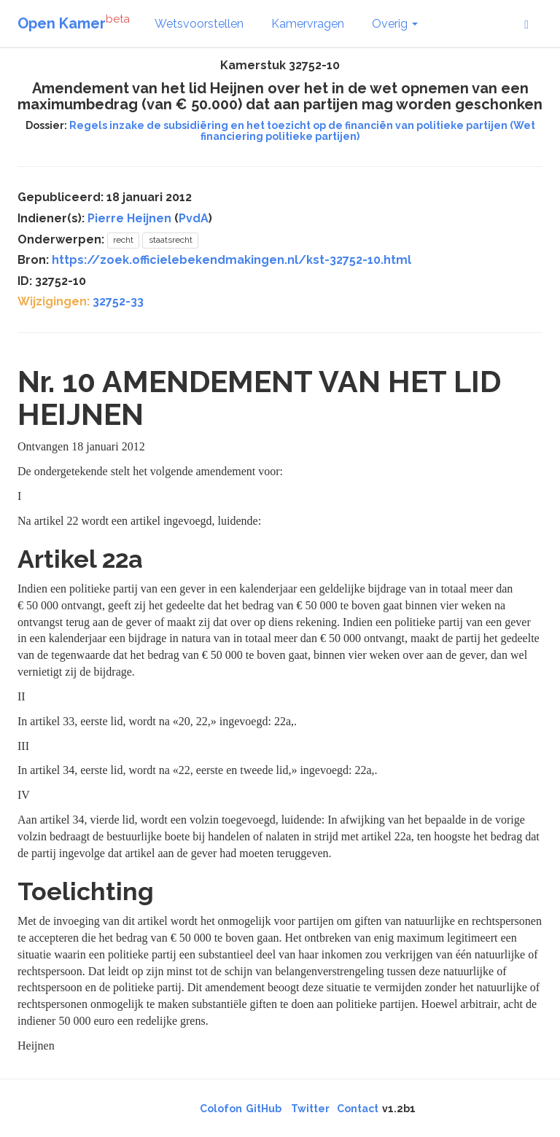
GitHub (263, 1108)
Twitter (310, 1108)
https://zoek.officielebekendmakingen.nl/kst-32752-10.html (231, 260)
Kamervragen (307, 24)
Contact (357, 1108)
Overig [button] (395, 24)
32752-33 (118, 301)
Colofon (221, 1108)
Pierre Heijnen (129, 218)
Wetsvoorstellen (199, 24)
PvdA (194, 218)
